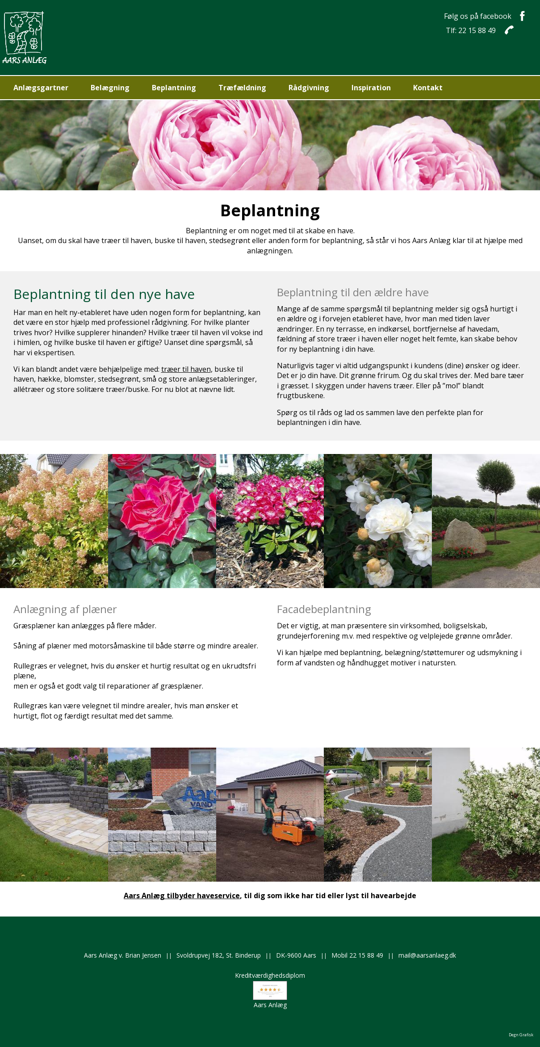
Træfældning (242, 88)
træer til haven (186, 369)
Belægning (110, 88)
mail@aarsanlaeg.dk (427, 955)
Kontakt (428, 88)
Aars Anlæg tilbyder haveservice (182, 895)
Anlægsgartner (40, 88)
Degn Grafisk (521, 1035)
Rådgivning (309, 88)
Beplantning (174, 88)
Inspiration (371, 88)
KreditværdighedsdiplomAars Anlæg (270, 990)
